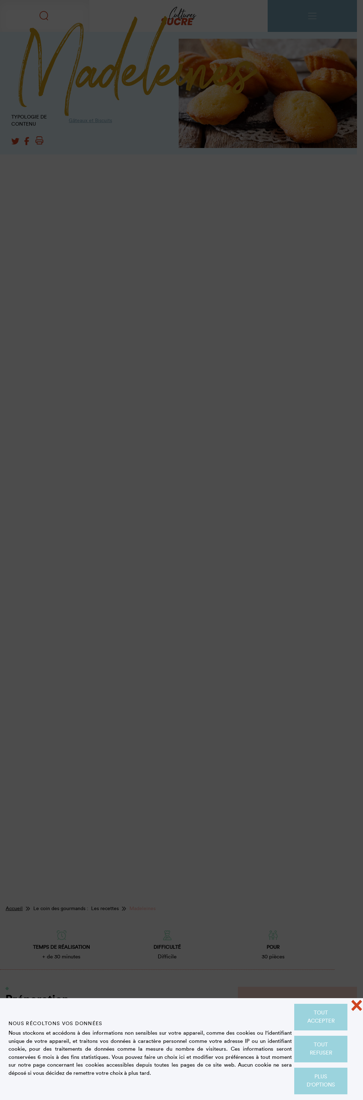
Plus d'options (321, 1081)
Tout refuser (321, 1049)
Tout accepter (321, 1017)
